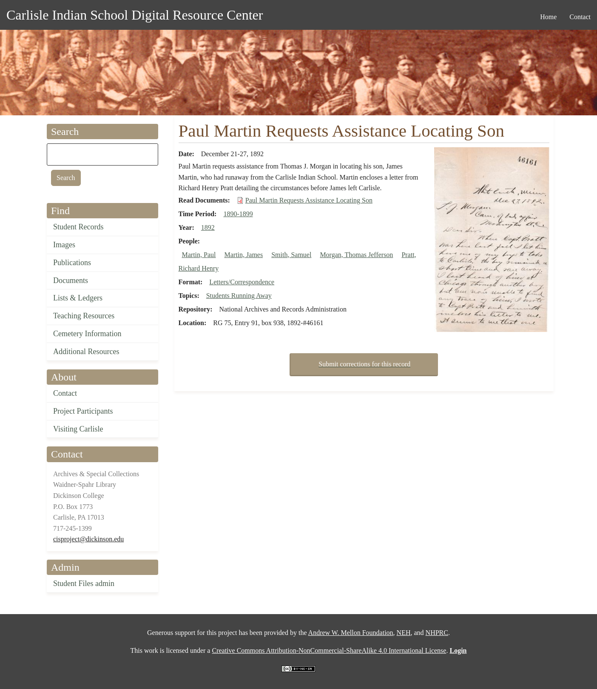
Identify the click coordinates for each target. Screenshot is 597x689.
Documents (70, 280)
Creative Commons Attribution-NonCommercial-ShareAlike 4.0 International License (329, 650)
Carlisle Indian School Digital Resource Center (134, 15)
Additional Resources (86, 351)
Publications (72, 262)
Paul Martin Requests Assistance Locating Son (308, 200)
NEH (404, 632)
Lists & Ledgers (77, 298)
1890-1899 (238, 213)
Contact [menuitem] (580, 16)
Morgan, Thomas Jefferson (356, 254)
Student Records (78, 227)
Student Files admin (83, 583)
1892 (208, 227)
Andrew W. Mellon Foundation (350, 632)
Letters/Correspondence (241, 282)
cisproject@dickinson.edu (88, 539)
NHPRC (437, 632)
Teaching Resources (83, 316)
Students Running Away (239, 295)
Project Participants (83, 411)
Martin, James (244, 254)
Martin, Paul (199, 254)
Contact (65, 393)
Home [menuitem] (548, 16)
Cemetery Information (87, 333)
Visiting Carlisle (78, 429)
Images (64, 244)
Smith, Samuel (291, 254)
